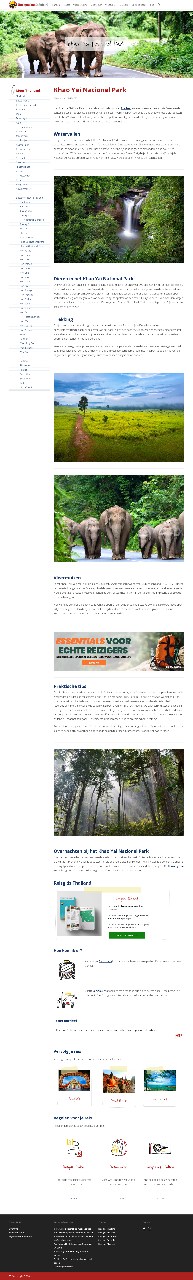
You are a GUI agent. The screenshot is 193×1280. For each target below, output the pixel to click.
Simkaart (20, 157)
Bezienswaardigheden (27, 105)
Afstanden (25, 175)
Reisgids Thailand (127, 899)
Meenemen (96, 4)
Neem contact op (17, 1232)
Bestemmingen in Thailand (29, 197)
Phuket (23, 369)
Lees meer (74, 1197)
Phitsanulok (26, 365)
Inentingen (21, 131)
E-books (124, 4)
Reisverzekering (24, 149)
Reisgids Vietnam (106, 1232)
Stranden (20, 162)
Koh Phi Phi (25, 299)
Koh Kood (25, 259)
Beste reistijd (22, 100)
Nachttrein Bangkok (34, 219)
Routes (66, 4)
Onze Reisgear (138, 4)
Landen (56, 4)
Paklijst (23, 140)
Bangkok (24, 206)
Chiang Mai (25, 215)
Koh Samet (25, 303)
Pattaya (24, 360)
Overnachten (22, 144)
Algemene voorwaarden (20, 1236)
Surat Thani (25, 378)
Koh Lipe (24, 272)
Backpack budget (29, 127)
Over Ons (13, 1228)
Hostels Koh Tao (32, 316)
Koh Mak (24, 277)
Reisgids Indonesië (107, 1236)
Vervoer (20, 171)
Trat (22, 382)
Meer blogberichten (63, 1266)
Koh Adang (25, 250)
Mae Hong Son (27, 343)
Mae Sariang (26, 347)
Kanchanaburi (27, 237)
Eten (18, 113)
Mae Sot (24, 352)
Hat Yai (23, 228)
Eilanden (20, 109)
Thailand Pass (23, 166)
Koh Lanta (25, 268)
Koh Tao (24, 312)
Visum (19, 180)
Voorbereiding (80, 4)
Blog (151, 4)
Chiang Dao (26, 210)
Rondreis (20, 153)
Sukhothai (25, 374)
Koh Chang (25, 255)
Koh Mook (25, 281)
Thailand (20, 96)
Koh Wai (24, 321)
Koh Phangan (26, 290)
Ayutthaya (25, 202)
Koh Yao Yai (26, 330)
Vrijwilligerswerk (24, 188)
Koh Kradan (26, 263)
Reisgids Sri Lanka (106, 1240)
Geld (18, 122)
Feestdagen (22, 118)
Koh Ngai (24, 285)
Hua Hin (24, 232)
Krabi (22, 334)
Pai (21, 356)
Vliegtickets (111, 4)
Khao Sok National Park (32, 241)
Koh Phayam (26, 294)
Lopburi (24, 338)
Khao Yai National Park (31, 246)
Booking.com (176, 866)
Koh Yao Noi (26, 325)
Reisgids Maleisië (106, 1243)
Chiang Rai (25, 224)
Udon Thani (26, 387)
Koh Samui (25, 307)
